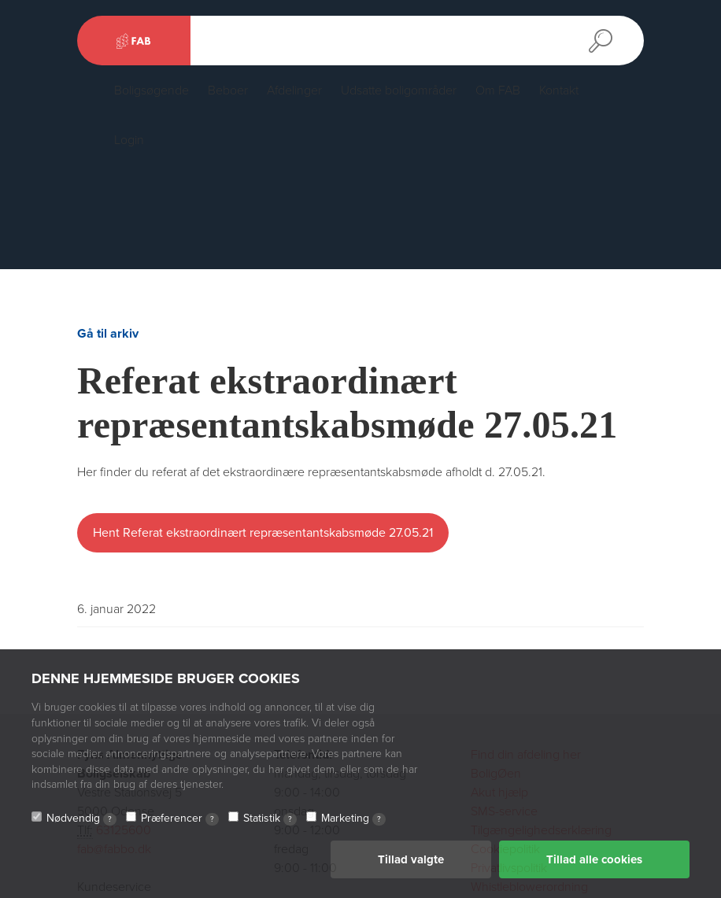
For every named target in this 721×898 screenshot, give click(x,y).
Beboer (228, 90)
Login (129, 140)
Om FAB (497, 90)
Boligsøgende (151, 90)
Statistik (270, 818)
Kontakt (559, 90)
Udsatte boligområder (399, 90)
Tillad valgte (411, 859)
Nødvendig (81, 818)
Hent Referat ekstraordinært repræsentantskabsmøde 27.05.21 (263, 533)
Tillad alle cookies (594, 859)
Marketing (353, 818)
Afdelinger (294, 90)
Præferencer (180, 818)
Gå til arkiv (108, 334)
